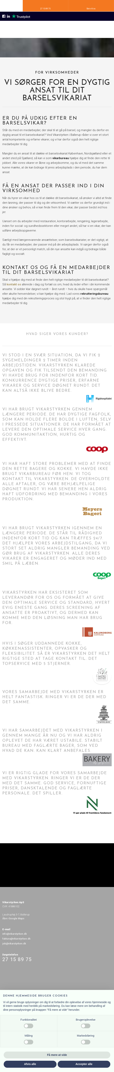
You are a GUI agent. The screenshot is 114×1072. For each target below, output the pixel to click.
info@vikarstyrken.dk (14, 933)
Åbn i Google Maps (13, 918)
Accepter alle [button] (84, 1064)
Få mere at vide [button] (57, 1054)
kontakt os (14, 284)
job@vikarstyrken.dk (14, 943)
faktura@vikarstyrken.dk (16, 938)
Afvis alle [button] (30, 1064)
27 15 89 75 (17, 959)
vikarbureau (61, 158)
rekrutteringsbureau (94, 293)
